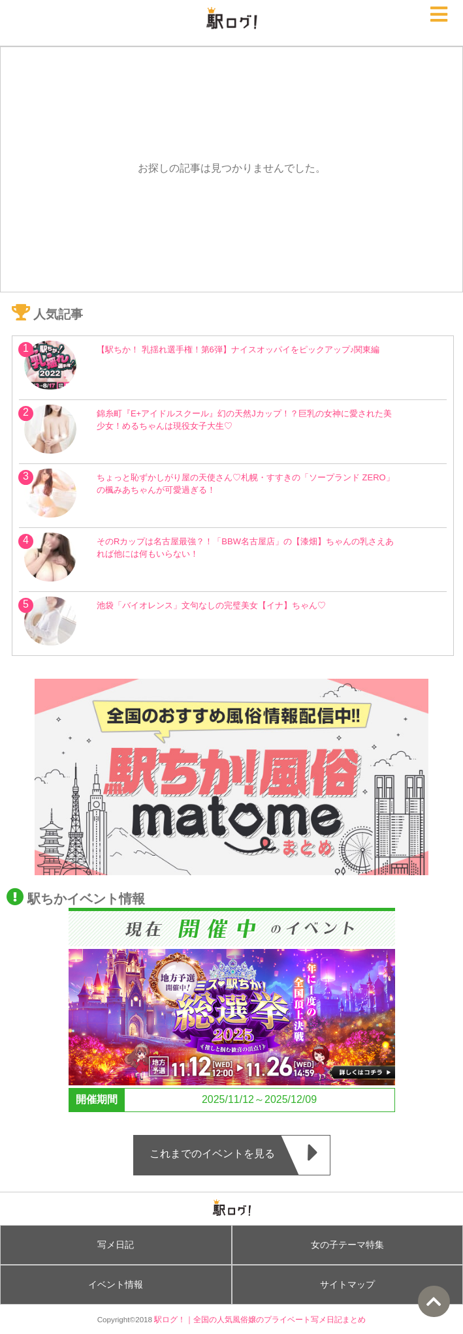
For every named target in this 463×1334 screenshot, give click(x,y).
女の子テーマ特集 (347, 1244)
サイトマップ (347, 1284)
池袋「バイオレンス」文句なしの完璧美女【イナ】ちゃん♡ (211, 605)
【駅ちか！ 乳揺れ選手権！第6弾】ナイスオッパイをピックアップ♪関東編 (238, 349)
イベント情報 (115, 1284)
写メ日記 (115, 1244)
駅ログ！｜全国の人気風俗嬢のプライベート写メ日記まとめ (260, 1319)
